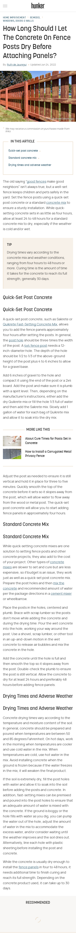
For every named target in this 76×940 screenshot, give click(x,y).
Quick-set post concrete (23, 150)
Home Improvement (14, 18)
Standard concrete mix (22, 158)
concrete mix (56, 202)
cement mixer (61, 593)
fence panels (29, 867)
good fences (36, 181)
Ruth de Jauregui (16, 65)
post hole (16, 340)
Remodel (35, 18)
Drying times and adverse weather (29, 165)
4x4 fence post (35, 345)
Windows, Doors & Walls (18, 21)
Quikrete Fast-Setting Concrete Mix (30, 324)
